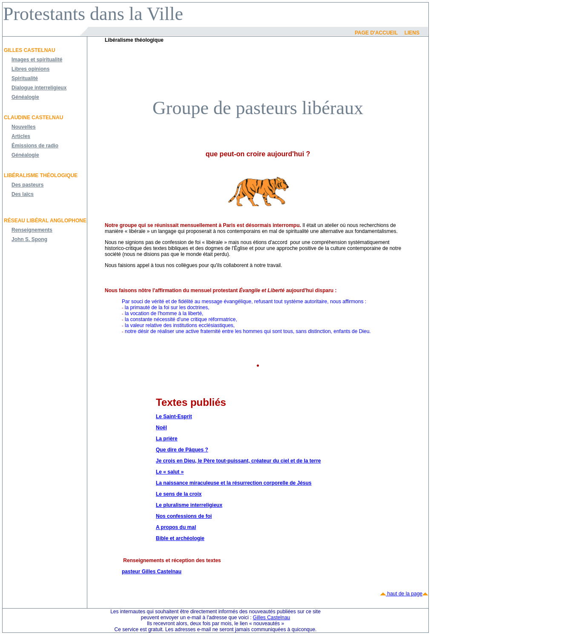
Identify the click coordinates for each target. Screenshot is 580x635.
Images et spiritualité (36, 60)
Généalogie (25, 97)
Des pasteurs (27, 185)
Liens (412, 33)
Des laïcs (22, 194)
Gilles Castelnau (29, 50)
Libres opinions (30, 69)
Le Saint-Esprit (174, 417)
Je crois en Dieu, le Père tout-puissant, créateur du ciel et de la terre (238, 461)
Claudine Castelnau (33, 118)
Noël (161, 428)
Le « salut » (170, 472)
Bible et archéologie (180, 538)
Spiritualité (24, 78)
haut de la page (404, 594)
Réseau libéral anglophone (45, 221)
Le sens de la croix (178, 494)
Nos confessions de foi (184, 516)
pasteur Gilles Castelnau (151, 572)
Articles (20, 136)
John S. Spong (29, 239)
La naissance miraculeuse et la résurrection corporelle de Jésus (234, 483)
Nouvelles (23, 127)
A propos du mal (176, 527)
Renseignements (31, 230)
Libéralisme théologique (41, 175)
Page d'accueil (376, 33)
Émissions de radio (34, 146)
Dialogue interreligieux (38, 88)
